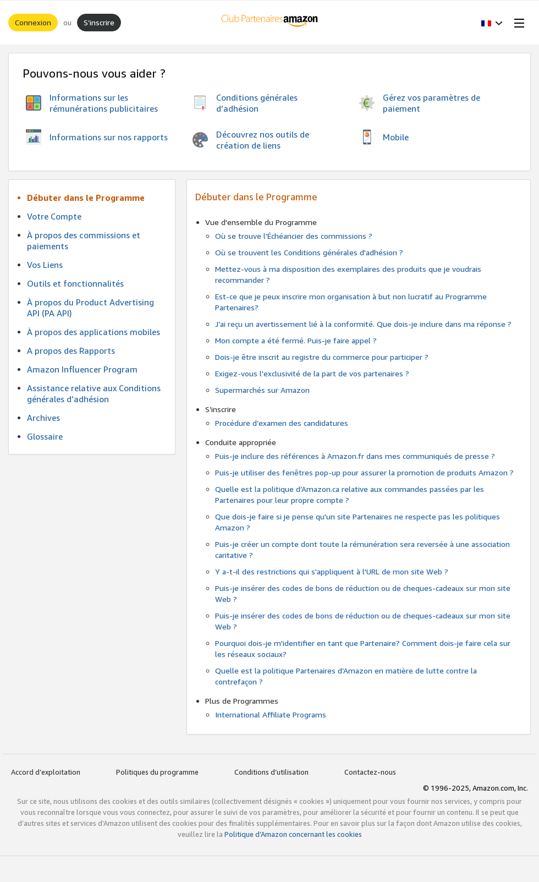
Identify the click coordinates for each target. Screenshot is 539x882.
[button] (492, 22)
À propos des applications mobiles (93, 332)
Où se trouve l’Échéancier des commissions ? (293, 235)
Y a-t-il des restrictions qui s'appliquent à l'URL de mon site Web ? (331, 571)
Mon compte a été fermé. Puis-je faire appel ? (296, 340)
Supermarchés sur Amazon (262, 390)
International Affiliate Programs (270, 714)
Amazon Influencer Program (82, 369)
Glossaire (45, 436)
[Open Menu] (517, 22)
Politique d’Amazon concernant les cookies (293, 834)
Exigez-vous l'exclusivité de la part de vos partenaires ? (312, 373)
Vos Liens (45, 265)
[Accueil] (270, 22)
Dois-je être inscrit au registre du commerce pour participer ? (321, 356)
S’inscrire (99, 22)
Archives (43, 418)
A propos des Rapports (71, 350)
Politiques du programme (157, 772)
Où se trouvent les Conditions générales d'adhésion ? (309, 252)
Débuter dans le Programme (86, 197)
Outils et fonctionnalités (75, 283)
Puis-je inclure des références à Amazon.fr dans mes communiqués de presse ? (355, 456)
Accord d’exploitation (45, 772)
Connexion (33, 22)
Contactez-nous (370, 772)
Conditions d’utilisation (271, 772)
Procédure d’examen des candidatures (281, 423)
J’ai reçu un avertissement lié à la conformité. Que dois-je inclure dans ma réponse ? (363, 323)
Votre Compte (54, 216)
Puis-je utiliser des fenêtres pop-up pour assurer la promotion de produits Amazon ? (364, 472)
